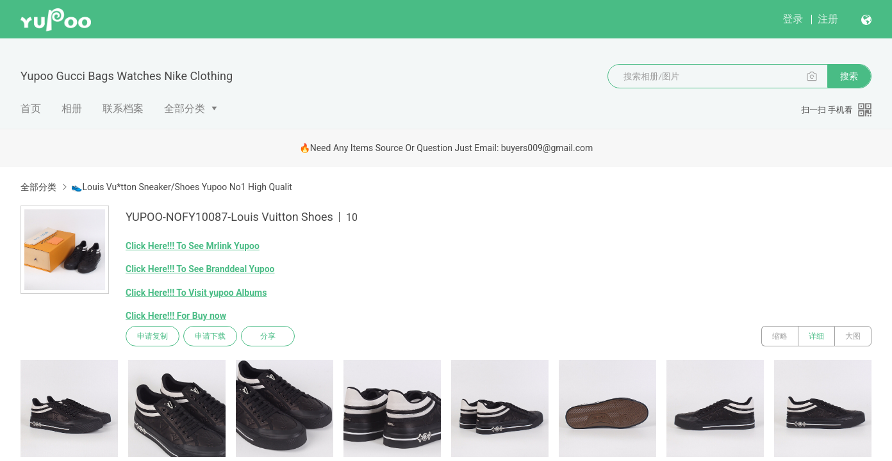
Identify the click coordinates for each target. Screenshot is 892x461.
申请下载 (210, 336)
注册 (828, 19)
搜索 (849, 76)
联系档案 (123, 108)
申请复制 (152, 336)
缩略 (780, 336)
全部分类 (184, 108)
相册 (72, 108)
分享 (268, 336)
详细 (816, 336)
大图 (853, 336)
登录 (792, 19)
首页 (31, 108)
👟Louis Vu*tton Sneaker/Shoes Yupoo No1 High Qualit (181, 187)
